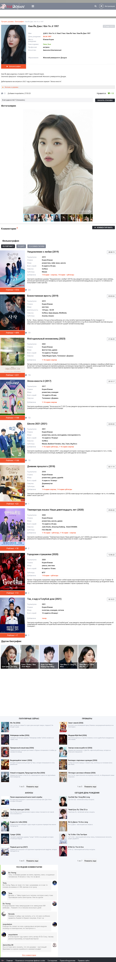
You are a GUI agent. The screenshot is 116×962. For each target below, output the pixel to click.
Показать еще (32, 787)
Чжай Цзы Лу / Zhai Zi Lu (77, 809)
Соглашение (52, 961)
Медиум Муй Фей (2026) (77, 735)
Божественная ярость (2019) (42, 295)
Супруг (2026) (15, 834)
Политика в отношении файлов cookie (30, 961)
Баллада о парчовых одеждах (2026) (82, 760)
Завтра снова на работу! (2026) (80, 748)
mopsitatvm (19, 93)
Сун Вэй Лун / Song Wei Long (79, 797)
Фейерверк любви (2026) (19, 735)
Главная (9, 961)
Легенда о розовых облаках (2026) (81, 773)
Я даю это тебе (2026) (18, 822)
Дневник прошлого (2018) (41, 466)
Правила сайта (83, 961)
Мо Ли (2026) (15, 723)
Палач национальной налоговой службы (26, 797)
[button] (91, 111)
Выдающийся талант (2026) (21, 760)
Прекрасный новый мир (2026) (22, 748)
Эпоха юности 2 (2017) (39, 381)
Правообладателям (67, 961)
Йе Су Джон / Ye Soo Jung (78, 822)
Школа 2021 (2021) (37, 423)
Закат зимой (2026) (75, 723)
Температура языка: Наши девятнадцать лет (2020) (55, 509)
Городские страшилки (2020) (42, 554)
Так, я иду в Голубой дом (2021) (44, 599)
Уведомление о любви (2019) (43, 251)
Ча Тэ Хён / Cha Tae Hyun (77, 834)
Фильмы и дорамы (11, 87)
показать (20, 100)
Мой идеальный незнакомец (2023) (46, 338)
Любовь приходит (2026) (19, 809)
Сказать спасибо (105, 100)
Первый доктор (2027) (19, 847)
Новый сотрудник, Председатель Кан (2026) (27, 773)
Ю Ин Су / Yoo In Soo (76, 847)
